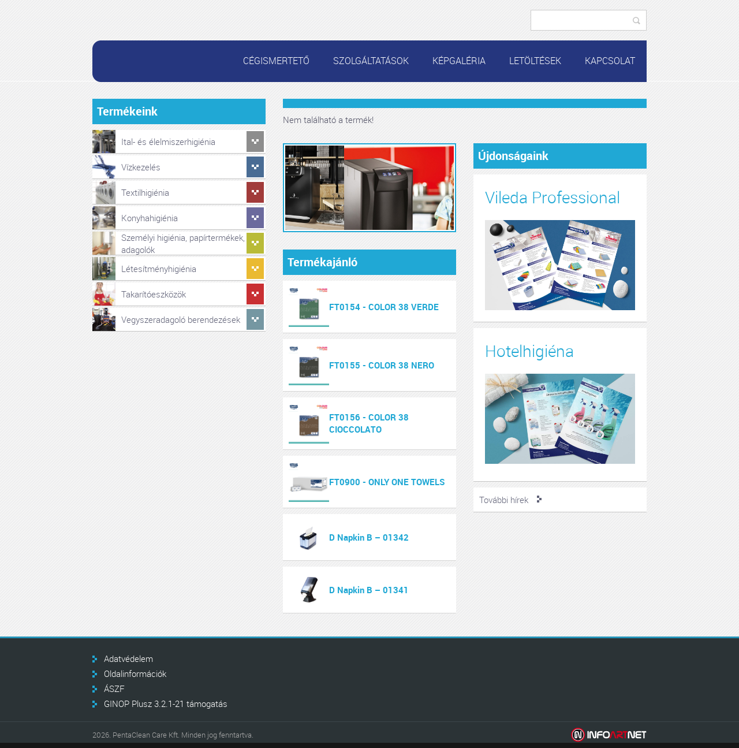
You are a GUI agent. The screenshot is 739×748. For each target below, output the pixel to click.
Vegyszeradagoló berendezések (180, 319)
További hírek (503, 499)
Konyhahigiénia (149, 218)
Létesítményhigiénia (158, 268)
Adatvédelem (128, 658)
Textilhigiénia (145, 192)
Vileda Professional (552, 197)
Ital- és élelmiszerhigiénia (168, 141)
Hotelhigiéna (529, 351)
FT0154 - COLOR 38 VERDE (384, 306)
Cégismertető (276, 60)
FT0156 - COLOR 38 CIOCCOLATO (369, 423)
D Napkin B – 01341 (369, 590)
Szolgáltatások (371, 60)
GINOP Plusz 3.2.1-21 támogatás (165, 703)
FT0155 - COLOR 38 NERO (381, 365)
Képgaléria (459, 60)
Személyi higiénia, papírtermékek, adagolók (183, 243)
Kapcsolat (610, 60)
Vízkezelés (141, 167)
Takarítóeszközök (153, 294)
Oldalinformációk (135, 673)
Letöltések (535, 60)
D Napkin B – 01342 (369, 537)
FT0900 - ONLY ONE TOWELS (387, 481)
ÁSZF (114, 688)
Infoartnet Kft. (609, 735)
